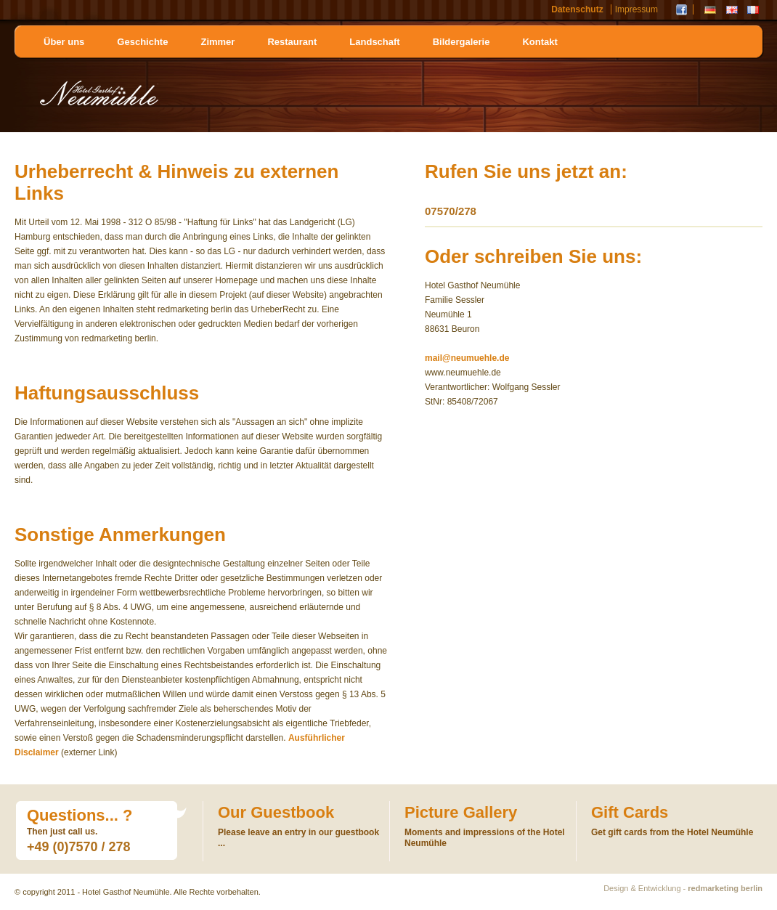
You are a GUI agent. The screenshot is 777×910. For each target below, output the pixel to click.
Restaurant (292, 41)
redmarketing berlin (725, 888)
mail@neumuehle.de (467, 358)
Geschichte (142, 41)
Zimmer (217, 41)
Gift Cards (629, 812)
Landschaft (374, 41)
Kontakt (539, 41)
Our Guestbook (276, 812)
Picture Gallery (460, 812)
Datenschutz (577, 9)
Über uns (64, 41)
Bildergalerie (461, 41)
